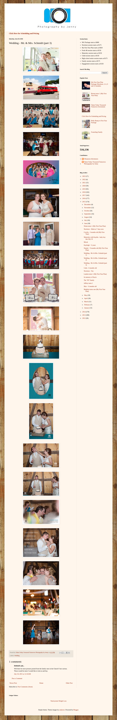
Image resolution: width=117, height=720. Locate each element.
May (85, 295)
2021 (84, 183)
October (87, 211)
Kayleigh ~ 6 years (90, 245)
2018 (84, 192)
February (87, 305)
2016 (84, 198)
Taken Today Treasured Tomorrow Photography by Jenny (95, 163)
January (86, 308)
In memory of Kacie (90, 277)
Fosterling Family (96, 132)
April (86, 298)
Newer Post (13, 683)
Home (41, 683)
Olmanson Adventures (91, 159)
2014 (84, 312)
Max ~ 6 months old (90, 286)
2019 (84, 189)
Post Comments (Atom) (25, 687)
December (87, 204)
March (86, 301)
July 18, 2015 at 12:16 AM (22, 674)
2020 (84, 186)
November (87, 207)
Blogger (75, 710)
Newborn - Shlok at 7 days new (94, 229)
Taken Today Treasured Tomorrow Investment (98, 106)
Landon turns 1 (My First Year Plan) (95, 274)
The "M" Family (89, 280)
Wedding (16, 655)
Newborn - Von (88, 271)
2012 (84, 318)
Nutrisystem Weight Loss (58, 701)
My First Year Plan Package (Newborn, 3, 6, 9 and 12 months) (99, 84)
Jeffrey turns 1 (88, 283)
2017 (84, 195)
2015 (84, 202)
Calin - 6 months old (90, 268)
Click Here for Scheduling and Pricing (24, 33)
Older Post (69, 683)
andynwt (62, 710)
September (87, 214)
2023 (84, 176)
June (85, 223)
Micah (86, 242)
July (85, 220)
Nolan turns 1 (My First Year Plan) (95, 226)
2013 (84, 315)
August (86, 217)
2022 (84, 179)
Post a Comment (17, 678)
